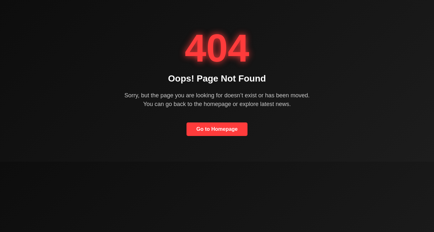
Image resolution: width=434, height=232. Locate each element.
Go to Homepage (216, 129)
